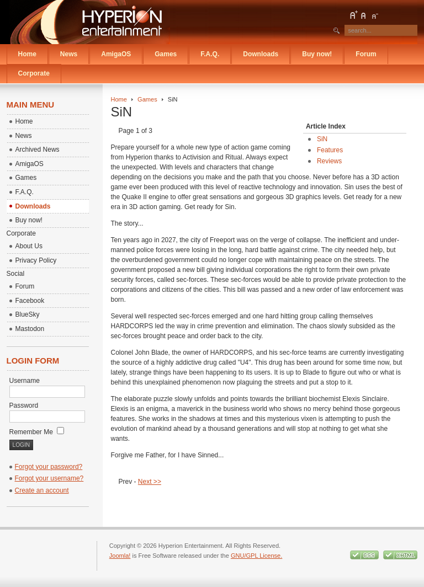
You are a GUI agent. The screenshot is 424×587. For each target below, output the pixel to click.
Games (147, 99)
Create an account (42, 490)
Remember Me (37, 432)
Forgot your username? (49, 478)
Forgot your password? (49, 467)
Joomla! (120, 555)
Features (330, 150)
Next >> (149, 481)
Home (119, 99)
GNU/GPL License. (256, 555)
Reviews (329, 161)
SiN (322, 139)
